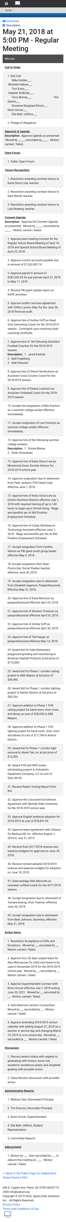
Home (7, 10)
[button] (6, 3)
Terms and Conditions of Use (21, 1209)
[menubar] (11, 3)
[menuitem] (6, 3)
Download (11, 21)
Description (13, 25)
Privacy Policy (11, 1204)
